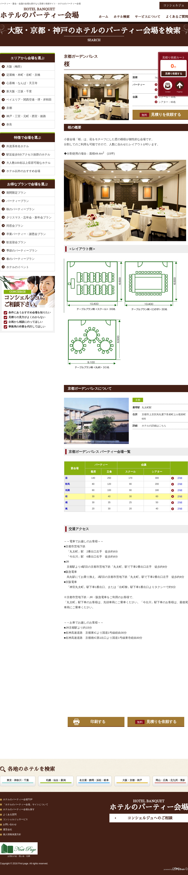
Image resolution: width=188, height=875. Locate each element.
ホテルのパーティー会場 (39, 13)
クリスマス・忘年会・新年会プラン (29, 217)
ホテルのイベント (17, 267)
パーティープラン (17, 200)
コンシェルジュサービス (15, 819)
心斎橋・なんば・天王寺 (21, 83)
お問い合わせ (10, 824)
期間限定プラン (16, 192)
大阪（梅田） (14, 66)
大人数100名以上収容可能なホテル (28, 162)
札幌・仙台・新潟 (56, 780)
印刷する (97, 722)
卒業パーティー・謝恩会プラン (26, 234)
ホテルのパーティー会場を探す (19, 809)
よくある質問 (10, 814)
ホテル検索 (122, 16)
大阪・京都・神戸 (132, 780)
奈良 (9, 124)
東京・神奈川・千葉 (18, 780)
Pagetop (180, 92)
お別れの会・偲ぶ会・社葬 (19, 849)
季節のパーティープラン (21, 250)
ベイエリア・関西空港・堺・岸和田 (29, 99)
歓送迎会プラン (16, 242)
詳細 (180, 478)
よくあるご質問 (177, 16)
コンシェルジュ (173, 5)
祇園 (67, 490)
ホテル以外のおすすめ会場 (23, 171)
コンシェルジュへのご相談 (149, 818)
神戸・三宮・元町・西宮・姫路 (26, 116)
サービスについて (147, 16)
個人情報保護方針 (12, 834)
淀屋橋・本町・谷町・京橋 (23, 74)
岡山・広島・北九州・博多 (170, 780)
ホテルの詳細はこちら (154, 425)
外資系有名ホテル (17, 146)
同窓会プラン (14, 225)
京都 (137, 399)
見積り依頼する (173, 73)
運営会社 (7, 829)
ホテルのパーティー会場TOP (17, 799)
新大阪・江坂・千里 (19, 91)
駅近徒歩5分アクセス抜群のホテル (28, 154)
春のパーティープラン (20, 258)
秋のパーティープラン (20, 209)
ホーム (103, 16)
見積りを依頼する (160, 114)
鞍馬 (67, 484)
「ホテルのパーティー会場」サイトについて (25, 804)
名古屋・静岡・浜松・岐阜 (94, 780)
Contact (168, 92)
